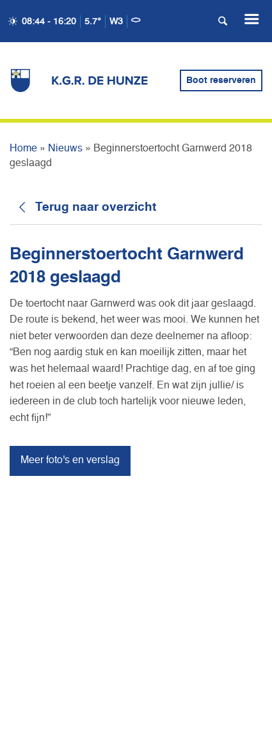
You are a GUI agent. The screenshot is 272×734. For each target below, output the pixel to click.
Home (23, 149)
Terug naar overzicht (95, 207)
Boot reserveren (221, 80)
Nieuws (65, 149)
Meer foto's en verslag (70, 460)
